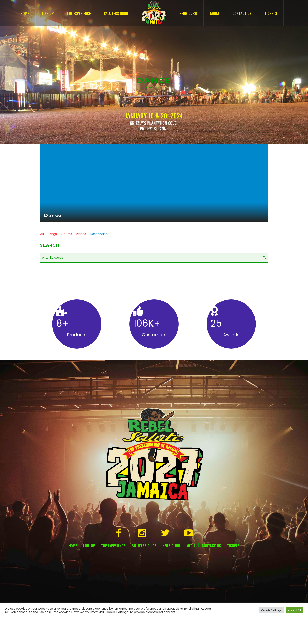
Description (99, 234)
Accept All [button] (294, 610)
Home (149, 87)
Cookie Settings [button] (271, 610)
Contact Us (211, 545)
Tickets (233, 545)
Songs (52, 234)
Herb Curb (171, 545)
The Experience (113, 545)
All (42, 234)
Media (190, 545)
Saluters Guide (143, 545)
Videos (81, 234)
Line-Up (89, 545)
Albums (66, 234)
